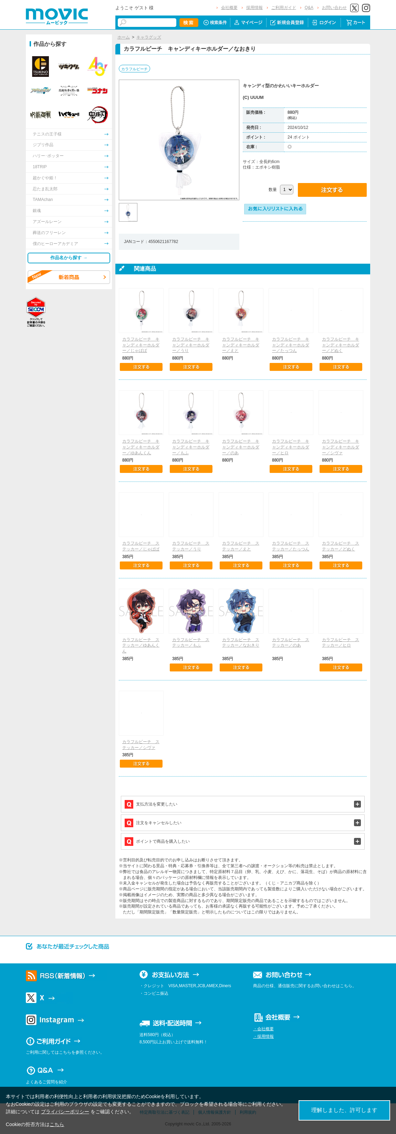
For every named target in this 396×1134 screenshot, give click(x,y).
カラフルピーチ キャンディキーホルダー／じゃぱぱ (140, 345)
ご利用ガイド (283, 7)
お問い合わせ (334, 7)
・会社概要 (263, 1028)
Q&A (309, 7)
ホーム (123, 37)
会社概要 (229, 7)
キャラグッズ (148, 37)
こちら (57, 1124)
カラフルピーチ (134, 69)
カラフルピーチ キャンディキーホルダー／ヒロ (290, 447)
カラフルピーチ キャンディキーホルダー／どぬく (340, 345)
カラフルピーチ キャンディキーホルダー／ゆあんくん (140, 447)
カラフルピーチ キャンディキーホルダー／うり (190, 345)
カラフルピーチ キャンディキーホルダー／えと (240, 345)
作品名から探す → (68, 257)
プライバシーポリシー (65, 1111)
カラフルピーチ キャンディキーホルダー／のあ (240, 447)
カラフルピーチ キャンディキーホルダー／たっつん (290, 345)
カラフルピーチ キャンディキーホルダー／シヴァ (340, 447)
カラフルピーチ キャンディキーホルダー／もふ (190, 447)
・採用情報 (263, 1036)
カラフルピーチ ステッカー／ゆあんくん (140, 645)
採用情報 (254, 7)
